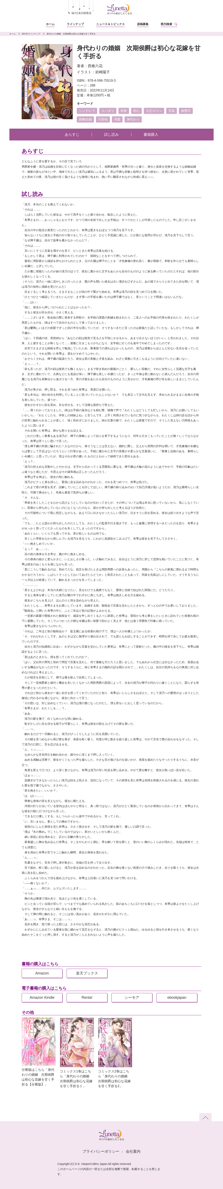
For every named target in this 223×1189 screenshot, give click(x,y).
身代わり (133, 119)
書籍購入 (151, 134)
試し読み (111, 134)
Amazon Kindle (42, 997)
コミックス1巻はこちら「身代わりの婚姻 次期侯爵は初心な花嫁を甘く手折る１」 (76, 1079)
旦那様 (103, 119)
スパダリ (107, 110)
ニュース (110, 24)
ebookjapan (176, 997)
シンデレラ (87, 110)
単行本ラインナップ (31, 34)
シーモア (132, 997)
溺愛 (117, 119)
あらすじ (72, 134)
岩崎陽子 (102, 72)
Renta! (86, 997)
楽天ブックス (87, 973)
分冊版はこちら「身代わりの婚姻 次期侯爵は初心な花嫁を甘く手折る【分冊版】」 (38, 1077)
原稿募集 (142, 24)
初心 (136, 110)
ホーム (50, 24)
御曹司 (186, 110)
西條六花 (95, 66)
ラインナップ (75, 24)
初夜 (123, 110)
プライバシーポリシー (101, 1151)
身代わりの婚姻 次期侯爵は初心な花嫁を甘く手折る (71, 34)
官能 (171, 110)
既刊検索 (166, 24)
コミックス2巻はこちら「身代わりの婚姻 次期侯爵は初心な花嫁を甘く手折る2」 (114, 1079)
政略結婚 (85, 119)
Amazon (42, 973)
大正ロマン (154, 110)
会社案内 (133, 1151)
